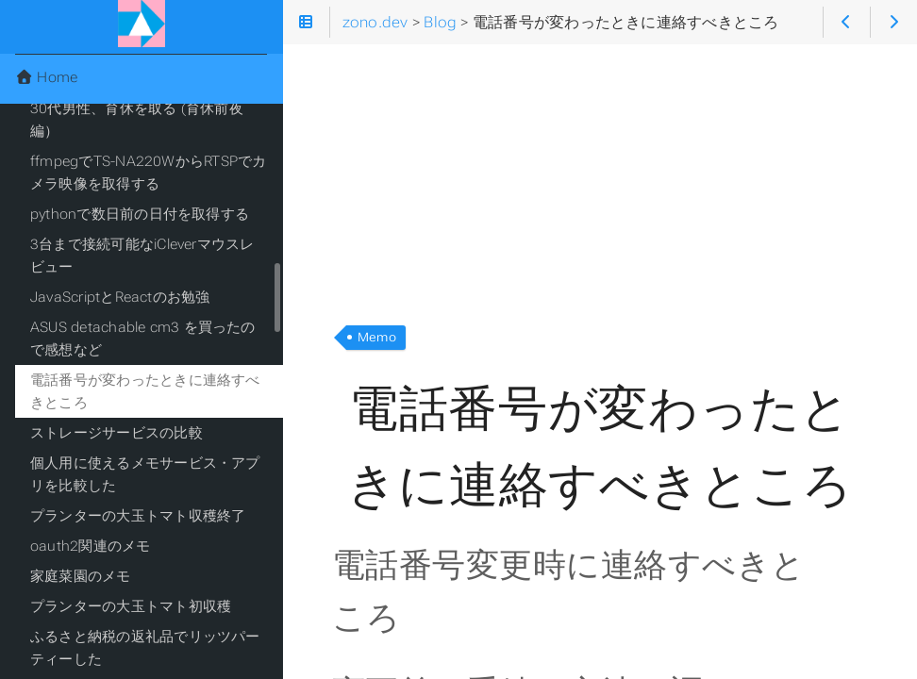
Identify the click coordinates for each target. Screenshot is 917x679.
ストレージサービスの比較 (116, 432)
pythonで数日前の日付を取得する (139, 214)
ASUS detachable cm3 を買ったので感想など (143, 338)
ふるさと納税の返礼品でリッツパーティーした (145, 648)
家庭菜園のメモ (80, 576)
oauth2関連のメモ (90, 546)
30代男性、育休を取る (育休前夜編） (136, 120)
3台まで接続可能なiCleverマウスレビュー (142, 255)
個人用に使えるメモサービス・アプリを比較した (145, 474)
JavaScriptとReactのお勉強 (120, 297)
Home (46, 77)
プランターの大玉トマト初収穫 (130, 606)
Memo (377, 337)
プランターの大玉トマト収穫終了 (137, 515)
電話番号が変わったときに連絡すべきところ (145, 391)
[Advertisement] (600, 177)
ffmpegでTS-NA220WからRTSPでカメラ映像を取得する (148, 172)
